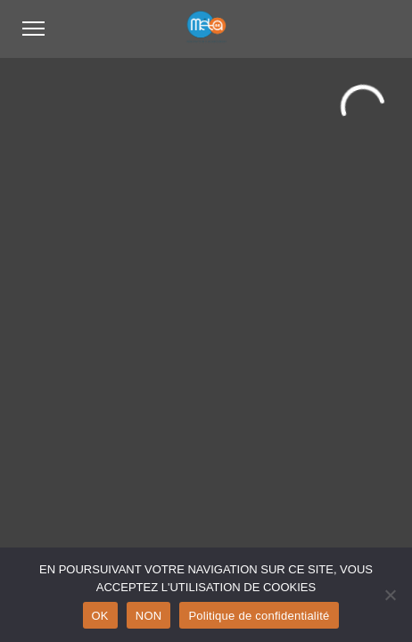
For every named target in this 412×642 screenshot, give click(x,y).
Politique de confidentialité (258, 615)
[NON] (390, 595)
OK (100, 615)
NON (149, 615)
